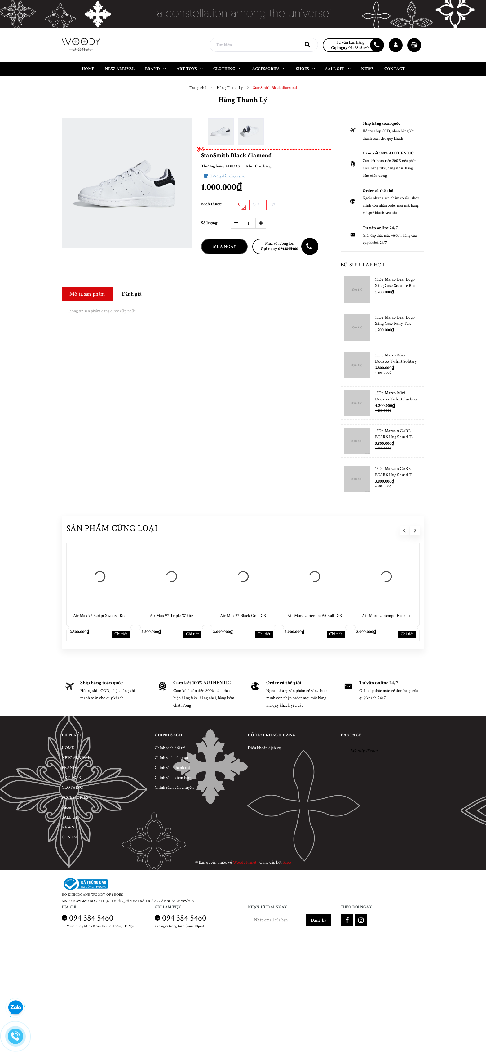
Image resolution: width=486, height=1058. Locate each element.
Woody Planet (364, 751)
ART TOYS (71, 777)
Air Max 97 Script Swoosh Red (100, 615)
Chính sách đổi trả (170, 748)
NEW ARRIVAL (76, 758)
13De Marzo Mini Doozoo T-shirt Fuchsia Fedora (396, 399)
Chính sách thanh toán (173, 767)
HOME (68, 748)
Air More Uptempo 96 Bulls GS (314, 615)
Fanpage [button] (351, 735)
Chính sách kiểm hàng (173, 777)
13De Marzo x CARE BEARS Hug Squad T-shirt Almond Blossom (394, 437)
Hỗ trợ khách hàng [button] (272, 735)
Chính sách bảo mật (171, 758)
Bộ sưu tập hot (363, 264)
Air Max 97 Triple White (171, 615)
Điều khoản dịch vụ (264, 748)
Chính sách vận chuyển (174, 787)
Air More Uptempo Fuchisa (386, 615)
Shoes (67, 807)
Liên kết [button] (72, 735)
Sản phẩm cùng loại (111, 528)
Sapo (287, 862)
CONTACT (71, 837)
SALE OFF (71, 817)
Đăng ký (318, 920)
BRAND (69, 767)
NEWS (68, 827)
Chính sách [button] (168, 735)
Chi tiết (120, 634)
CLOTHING (72, 787)
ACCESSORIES (75, 797)
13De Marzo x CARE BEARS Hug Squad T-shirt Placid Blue (394, 475)
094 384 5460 (91, 918)
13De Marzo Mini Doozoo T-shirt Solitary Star (396, 361)
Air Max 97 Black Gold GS (243, 615)
